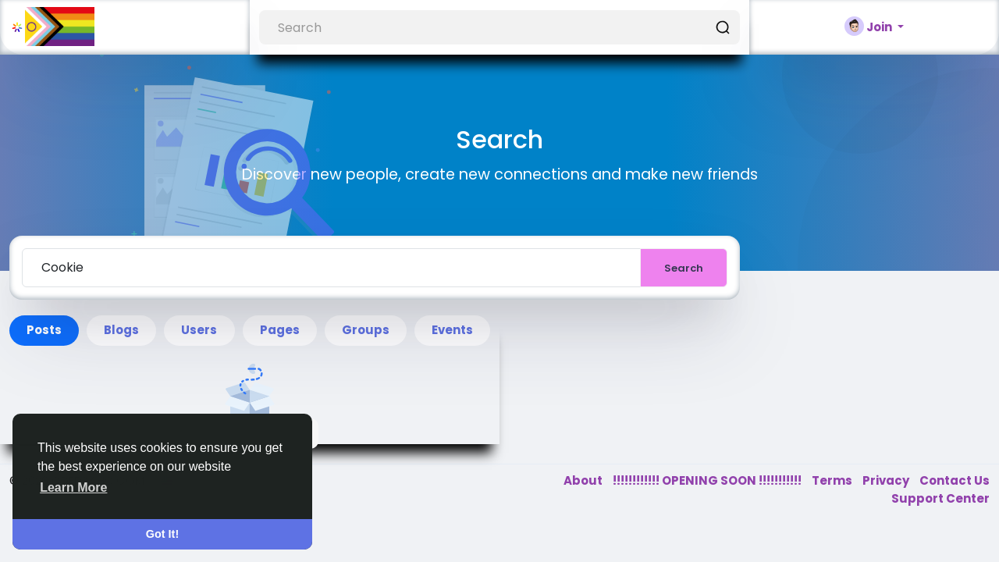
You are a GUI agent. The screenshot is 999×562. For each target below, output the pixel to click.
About (584, 480)
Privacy (887, 480)
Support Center (940, 498)
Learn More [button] (73, 487)
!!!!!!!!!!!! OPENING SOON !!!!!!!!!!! (708, 480)
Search (683, 268)
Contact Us (954, 480)
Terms (833, 480)
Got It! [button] (162, 534)
